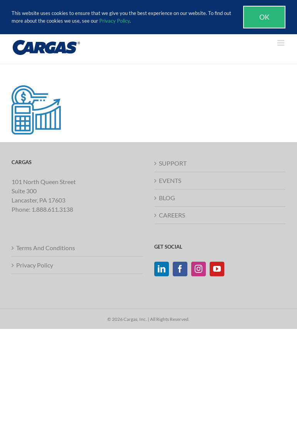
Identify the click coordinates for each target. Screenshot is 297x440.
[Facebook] (180, 269)
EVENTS (170, 180)
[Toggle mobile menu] (281, 43)
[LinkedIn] (161, 269)
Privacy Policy (34, 265)
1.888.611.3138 (52, 209)
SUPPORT (173, 163)
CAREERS (172, 215)
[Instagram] (198, 269)
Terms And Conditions (45, 247)
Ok (264, 17)
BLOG (167, 197)
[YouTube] (217, 269)
